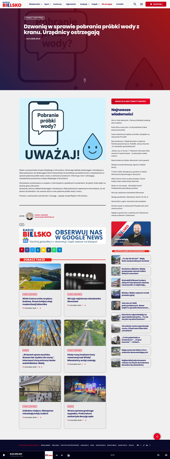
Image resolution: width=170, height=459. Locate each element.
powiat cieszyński (34, 18)
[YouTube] (138, 445)
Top (21, 224)
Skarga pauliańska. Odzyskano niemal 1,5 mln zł (129, 197)
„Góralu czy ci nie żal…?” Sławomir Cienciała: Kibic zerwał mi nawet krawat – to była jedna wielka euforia (130, 153)
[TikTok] (144, 445)
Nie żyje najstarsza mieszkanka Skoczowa (127, 193)
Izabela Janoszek (41, 215)
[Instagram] (147, 445)
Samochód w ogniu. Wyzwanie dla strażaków (128, 201)
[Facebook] (150, 445)
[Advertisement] (85, 59)
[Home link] (12, 4)
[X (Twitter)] (141, 445)
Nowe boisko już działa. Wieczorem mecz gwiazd (130, 160)
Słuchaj (155, 4)
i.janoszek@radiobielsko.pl (44, 217)
